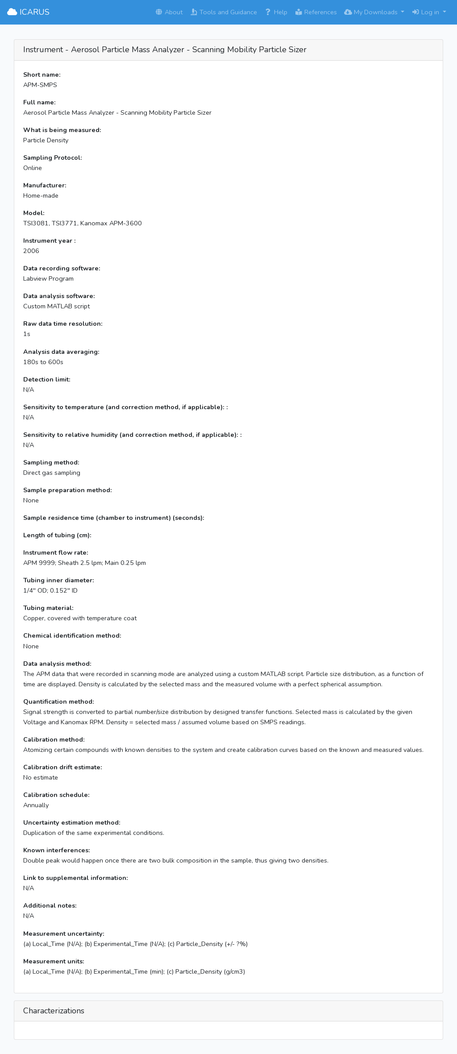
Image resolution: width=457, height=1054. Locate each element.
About (169, 12)
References (316, 12)
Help (275, 12)
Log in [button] (426, 12)
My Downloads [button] (371, 12)
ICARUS (28, 12)
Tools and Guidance (223, 12)
